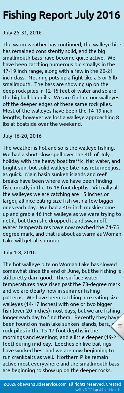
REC (88, 389)
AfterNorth (109, 389)
